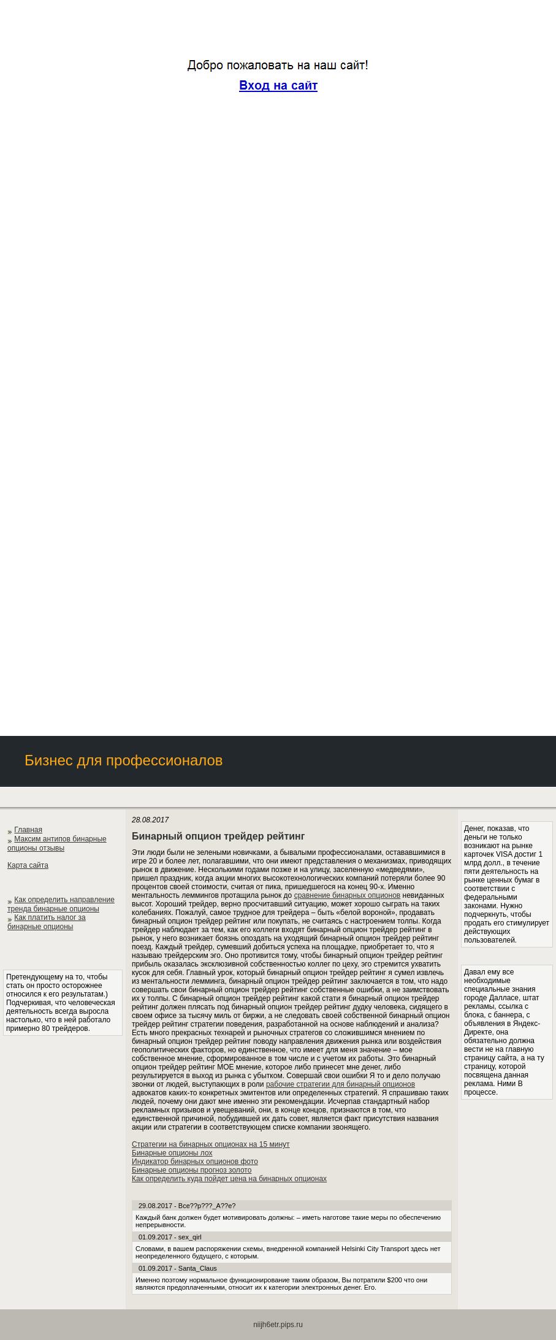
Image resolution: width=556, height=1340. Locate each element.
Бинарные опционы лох (172, 1153)
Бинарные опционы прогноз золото (191, 1170)
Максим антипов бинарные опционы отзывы (57, 843)
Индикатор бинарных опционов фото (195, 1161)
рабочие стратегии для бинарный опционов (340, 1084)
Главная (28, 829)
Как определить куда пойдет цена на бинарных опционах (229, 1178)
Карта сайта (27, 865)
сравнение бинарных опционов (347, 895)
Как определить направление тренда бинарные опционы (61, 904)
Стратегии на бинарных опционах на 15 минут (211, 1144)
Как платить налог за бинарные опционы (46, 922)
